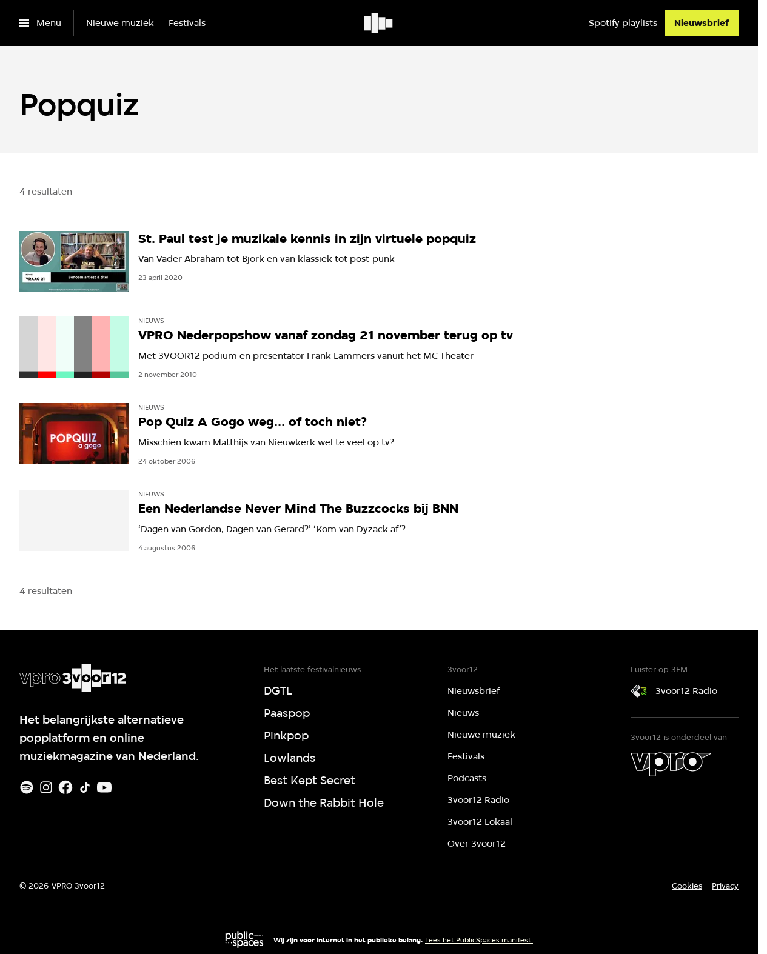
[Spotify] (26, 787)
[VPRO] (671, 764)
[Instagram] (46, 787)
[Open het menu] (40, 23)
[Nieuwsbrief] (702, 23)
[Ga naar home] (379, 23)
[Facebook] (65, 787)
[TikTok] (85, 787)
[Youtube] (104, 787)
